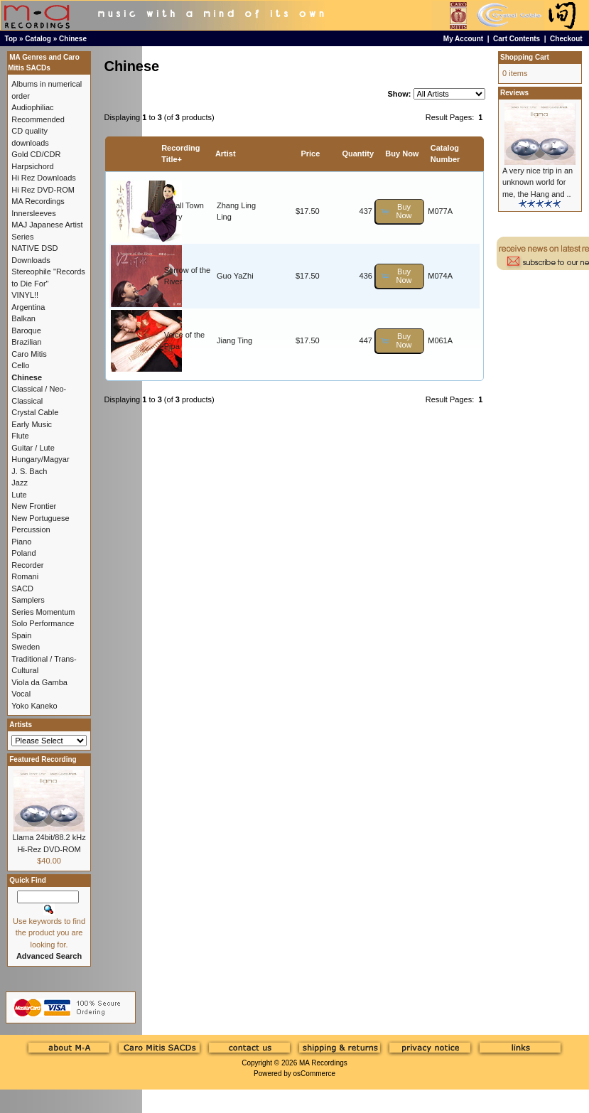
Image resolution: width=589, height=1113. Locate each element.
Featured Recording (42, 759)
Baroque (26, 330)
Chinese (73, 39)
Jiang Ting (234, 340)
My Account (463, 39)
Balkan (23, 318)
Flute (19, 435)
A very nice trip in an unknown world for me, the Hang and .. (537, 182)
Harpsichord (32, 166)
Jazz (19, 482)
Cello (20, 365)
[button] (399, 211)
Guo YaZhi (235, 275)
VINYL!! (24, 295)
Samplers (27, 600)
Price (310, 153)
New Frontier (33, 506)
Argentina (28, 307)
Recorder (27, 565)
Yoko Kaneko (34, 705)
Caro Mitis (29, 354)
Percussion (30, 529)
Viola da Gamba (39, 682)
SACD (22, 588)
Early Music (31, 424)
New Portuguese (40, 518)
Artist (225, 153)
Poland (23, 553)
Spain (21, 635)
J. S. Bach (29, 471)
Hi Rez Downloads (43, 177)
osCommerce (314, 1073)
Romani (24, 576)
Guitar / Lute (33, 447)
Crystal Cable (34, 412)
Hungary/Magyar (40, 459)
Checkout (566, 39)
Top (11, 39)
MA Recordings (323, 1063)
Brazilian (26, 342)
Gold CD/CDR (35, 154)
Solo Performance (42, 623)
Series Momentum (43, 612)
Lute (18, 494)
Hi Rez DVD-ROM (43, 190)
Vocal (21, 693)
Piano (21, 541)
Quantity (358, 153)
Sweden (25, 646)
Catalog (38, 39)
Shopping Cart (524, 57)
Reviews (514, 93)
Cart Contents (516, 39)
